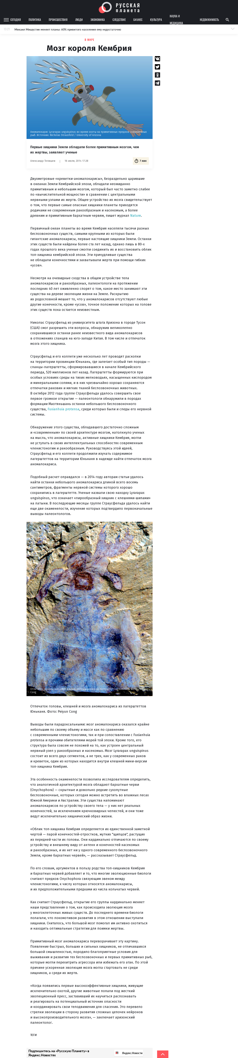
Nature (135, 216)
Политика (35, 20)
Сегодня (15, 20)
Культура (156, 20)
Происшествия (58, 20)
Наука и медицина (176, 19)
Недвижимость (209, 20)
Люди (79, 20)
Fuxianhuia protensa (63, 409)
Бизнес (137, 20)
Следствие (119, 20)
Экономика (97, 20)
